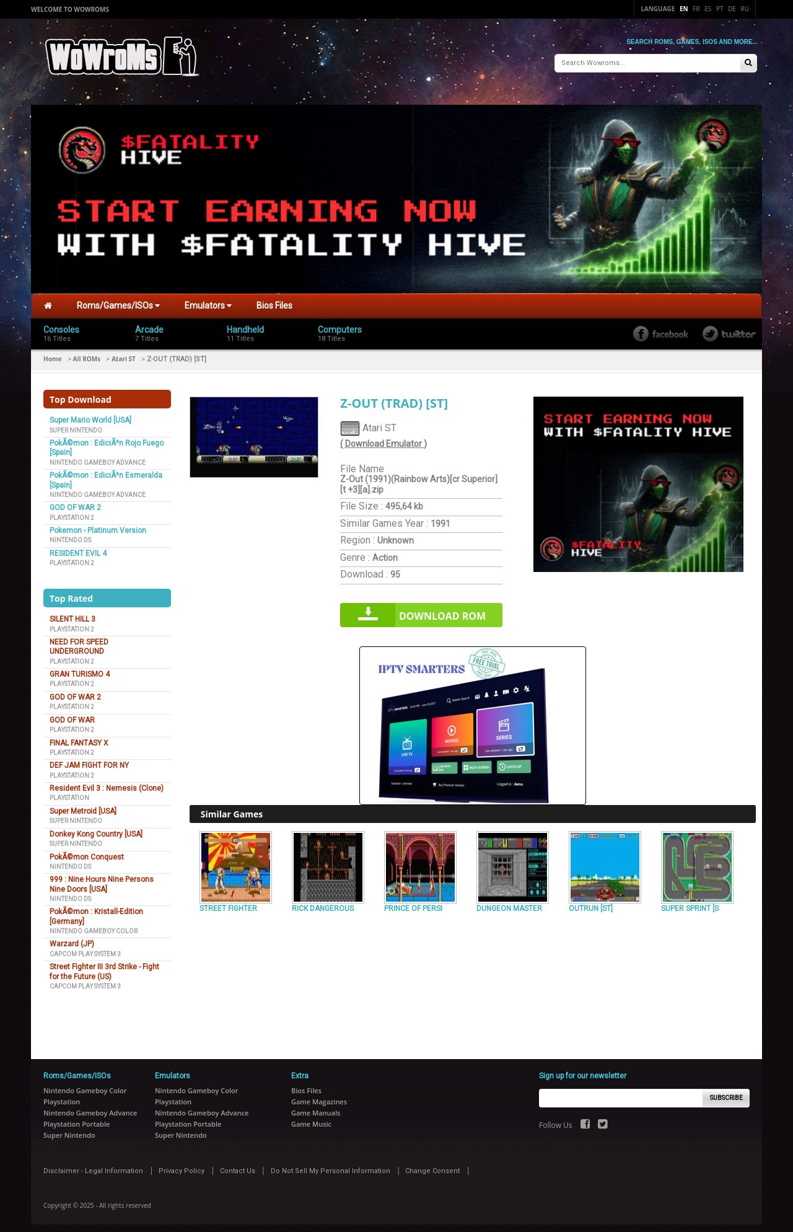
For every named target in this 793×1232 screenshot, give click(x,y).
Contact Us (237, 1166)
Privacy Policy (181, 1166)
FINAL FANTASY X (79, 737)
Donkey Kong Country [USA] (96, 828)
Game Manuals (315, 1107)
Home (52, 354)
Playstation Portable (76, 1119)
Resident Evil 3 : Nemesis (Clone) (107, 783)
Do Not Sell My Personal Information (330, 1166)
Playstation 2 (72, 512)
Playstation (69, 793)
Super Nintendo (76, 424)
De (732, 8)
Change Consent (432, 1166)
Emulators (208, 300)
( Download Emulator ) (383, 439)
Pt (720, 8)
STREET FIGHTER (228, 903)
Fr (696, 8)
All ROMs (87, 354)
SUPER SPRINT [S (690, 903)
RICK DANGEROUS (323, 903)
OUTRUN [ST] (591, 903)
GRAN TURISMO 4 (80, 669)
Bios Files (274, 301)
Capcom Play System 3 (85, 949)
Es (707, 8)
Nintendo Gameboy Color (94, 926)
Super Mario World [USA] (90, 415)
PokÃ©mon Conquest (87, 851)
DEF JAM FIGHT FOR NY (89, 760)
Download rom (442, 611)
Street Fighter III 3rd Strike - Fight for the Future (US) (104, 966)
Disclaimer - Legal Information (93, 1166)
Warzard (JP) (72, 939)
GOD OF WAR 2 (75, 502)
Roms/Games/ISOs (118, 300)
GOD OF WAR (72, 714)
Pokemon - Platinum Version (98, 525)
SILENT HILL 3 (72, 614)
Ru (745, 8)
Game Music (311, 1119)
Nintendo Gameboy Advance (98, 457)
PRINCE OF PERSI (413, 903)
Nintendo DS (70, 535)
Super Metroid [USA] (83, 806)
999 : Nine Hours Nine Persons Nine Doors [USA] (102, 879)
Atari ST (124, 354)
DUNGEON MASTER (509, 903)
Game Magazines (319, 1096)
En (684, 8)
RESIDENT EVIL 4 (78, 548)
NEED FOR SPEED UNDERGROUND (79, 642)
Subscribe (726, 1092)
